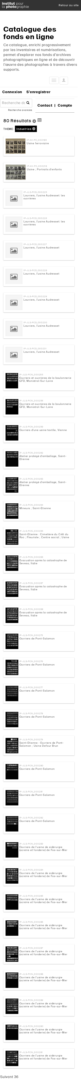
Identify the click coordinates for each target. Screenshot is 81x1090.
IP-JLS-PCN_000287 (31, 948)
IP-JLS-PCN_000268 (31, 609)
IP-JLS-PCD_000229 (35, 296)
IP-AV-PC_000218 (37, 166)
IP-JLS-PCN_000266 (31, 557)
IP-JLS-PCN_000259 (31, 426)
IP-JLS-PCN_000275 (31, 635)
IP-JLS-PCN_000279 (31, 739)
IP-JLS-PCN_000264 (31, 505)
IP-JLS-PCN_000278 (31, 713)
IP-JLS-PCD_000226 (35, 218)
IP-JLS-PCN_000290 (31, 1026)
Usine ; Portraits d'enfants (44, 169)
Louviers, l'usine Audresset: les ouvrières (44, 197)
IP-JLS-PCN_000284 (31, 869)
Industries (25, 129)
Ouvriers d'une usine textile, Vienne (43, 430)
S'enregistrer (38, 92)
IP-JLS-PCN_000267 (31, 583)
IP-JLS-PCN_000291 (31, 1052)
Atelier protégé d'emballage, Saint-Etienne (43, 457)
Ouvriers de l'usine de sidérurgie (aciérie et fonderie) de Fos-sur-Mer (43, 848)
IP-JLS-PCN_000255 (31, 374)
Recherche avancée (20, 110)
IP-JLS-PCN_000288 (31, 974)
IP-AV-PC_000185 (37, 140)
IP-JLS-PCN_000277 (31, 687)
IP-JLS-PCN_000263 (31, 478)
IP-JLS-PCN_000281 (31, 791)
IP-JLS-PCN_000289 (31, 1000)
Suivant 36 (9, 1077)
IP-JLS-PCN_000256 (31, 400)
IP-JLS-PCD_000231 (35, 348)
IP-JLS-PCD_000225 (35, 192)
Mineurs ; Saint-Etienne (35, 508)
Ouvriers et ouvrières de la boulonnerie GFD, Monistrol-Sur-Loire (45, 379)
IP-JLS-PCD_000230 (35, 322)
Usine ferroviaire (38, 143)
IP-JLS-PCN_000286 (31, 922)
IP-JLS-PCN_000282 (31, 817)
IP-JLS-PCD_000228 (35, 270)
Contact (45, 105)
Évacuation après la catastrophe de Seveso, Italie (43, 562)
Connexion (12, 92)
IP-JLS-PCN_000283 (31, 843)
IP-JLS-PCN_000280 (31, 765)
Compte (65, 105)
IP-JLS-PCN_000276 (31, 661)
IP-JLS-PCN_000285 (31, 896)
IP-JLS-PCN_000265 (31, 531)
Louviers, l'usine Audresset (41, 247)
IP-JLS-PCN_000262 (31, 452)
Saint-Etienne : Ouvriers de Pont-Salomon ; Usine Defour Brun (41, 744)
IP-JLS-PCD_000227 (35, 244)
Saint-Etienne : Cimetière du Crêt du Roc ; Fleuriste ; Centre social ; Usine (44, 536)
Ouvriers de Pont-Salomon (37, 638)
